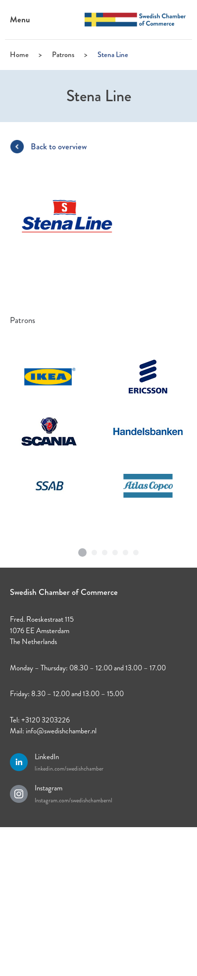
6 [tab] (136, 550)
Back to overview (59, 146)
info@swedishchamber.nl (61, 730)
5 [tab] (126, 550)
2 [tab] (95, 550)
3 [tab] (105, 550)
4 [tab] (115, 550)
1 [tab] (83, 548)
